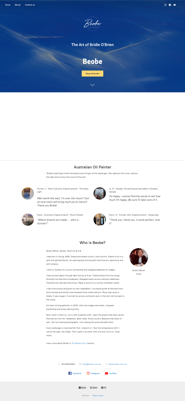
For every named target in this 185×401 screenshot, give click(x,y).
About (18, 5)
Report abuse (97, 395)
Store (7, 5)
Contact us (30, 5)
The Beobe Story (79, 343)
